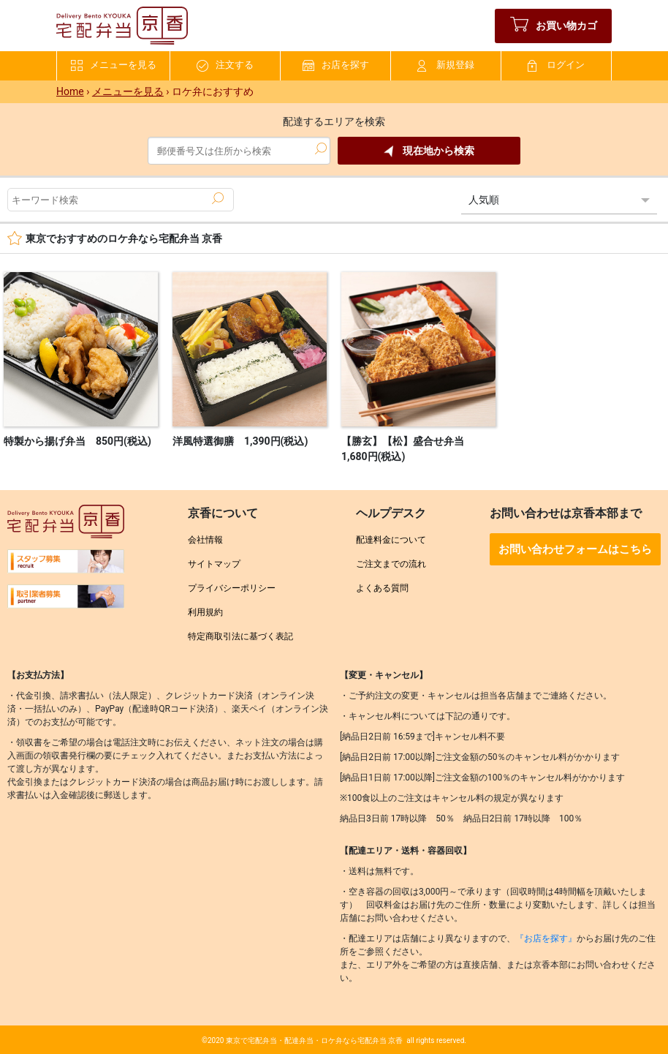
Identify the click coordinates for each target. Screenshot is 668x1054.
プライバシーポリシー (232, 588)
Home (70, 91)
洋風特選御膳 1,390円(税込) (240, 441)
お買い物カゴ (553, 26)
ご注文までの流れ (391, 564)
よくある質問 (382, 588)
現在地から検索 (429, 151)
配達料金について (391, 540)
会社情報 (205, 540)
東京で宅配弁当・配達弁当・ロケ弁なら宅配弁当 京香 (314, 1040)
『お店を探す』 (546, 938)
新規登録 (445, 65)
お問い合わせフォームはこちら (575, 549)
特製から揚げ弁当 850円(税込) (77, 441)
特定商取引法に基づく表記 (240, 636)
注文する (225, 65)
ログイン (556, 65)
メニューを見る (113, 65)
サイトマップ (214, 564)
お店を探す (336, 65)
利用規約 (205, 612)
